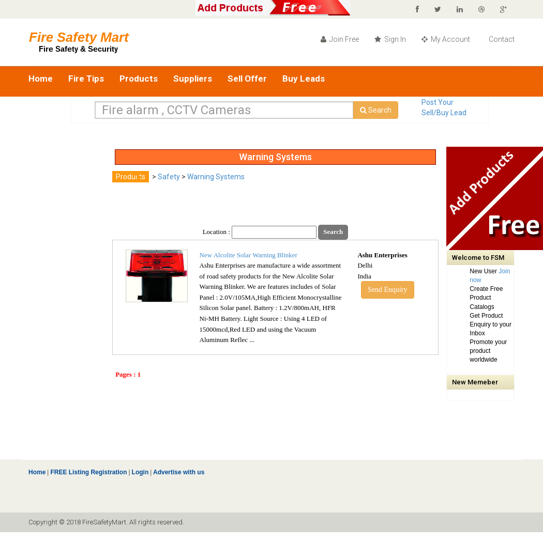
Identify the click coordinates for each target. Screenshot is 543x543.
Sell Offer (247, 78)
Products (138, 78)
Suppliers (192, 78)
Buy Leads (303, 78)
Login (140, 472)
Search (375, 110)
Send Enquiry (388, 289)
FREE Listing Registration (88, 472)
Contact (501, 39)
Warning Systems (216, 177)
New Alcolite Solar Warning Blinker (248, 255)
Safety (169, 177)
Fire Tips (86, 78)
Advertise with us (178, 472)
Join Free (340, 39)
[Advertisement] (69, 302)
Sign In (390, 39)
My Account (445, 39)
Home (40, 78)
